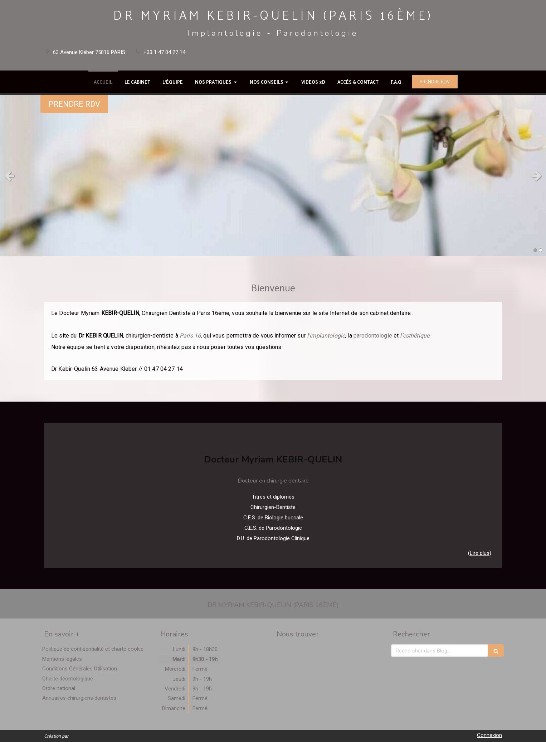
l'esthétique (414, 335)
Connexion (489, 735)
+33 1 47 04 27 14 (164, 52)
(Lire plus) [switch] (479, 553)
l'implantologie (326, 335)
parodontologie (373, 335)
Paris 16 (190, 335)
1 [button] (535, 250)
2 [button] (540, 250)
